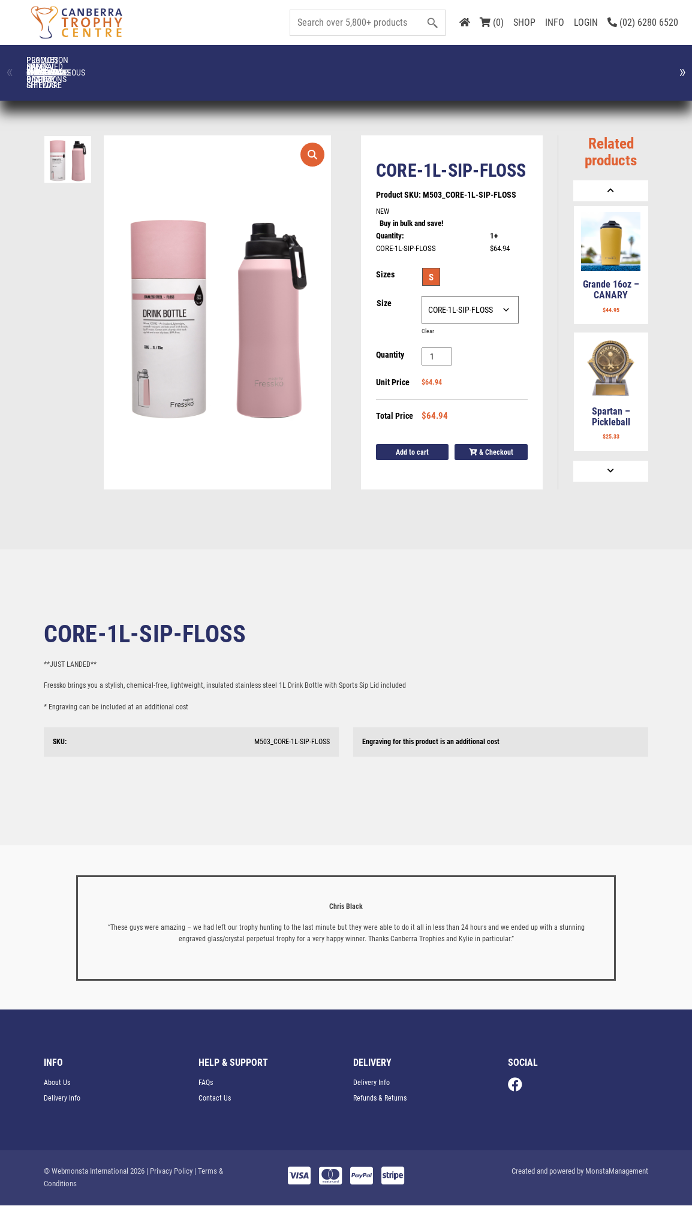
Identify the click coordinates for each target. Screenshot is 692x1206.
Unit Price (393, 383)
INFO (554, 22)
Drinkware (345, 66)
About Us (57, 1083)
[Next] (610, 471)
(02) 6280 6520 (642, 22)
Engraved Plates (419, 66)
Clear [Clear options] (428, 331)
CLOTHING (128, 66)
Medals (636, 66)
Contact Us (214, 1099)
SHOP (524, 22)
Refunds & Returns (380, 1099)
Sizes (385, 275)
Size (384, 304)
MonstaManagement (616, 1171)
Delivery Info (62, 1099)
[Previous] (610, 190)
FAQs (205, 1083)
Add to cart (412, 452)
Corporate (200, 66)
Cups (273, 66)
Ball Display (55, 66)
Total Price (394, 416)
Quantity (390, 355)
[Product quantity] (437, 357)
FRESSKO (491, 66)
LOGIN (586, 22)
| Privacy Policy (169, 1171)
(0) (492, 22)
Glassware (564, 66)
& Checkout (491, 452)
